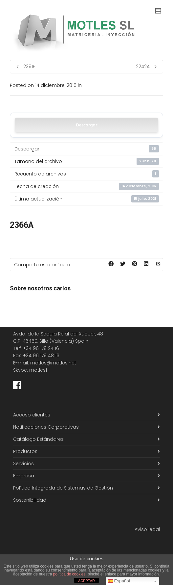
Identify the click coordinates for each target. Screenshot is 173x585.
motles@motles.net (53, 362)
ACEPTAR (86, 581)
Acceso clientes (31, 415)
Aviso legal (147, 529)
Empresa (23, 475)
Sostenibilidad (29, 500)
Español (119, 581)
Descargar (86, 125)
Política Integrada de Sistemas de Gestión (63, 488)
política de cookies (69, 574)
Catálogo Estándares (38, 439)
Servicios (23, 463)
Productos (25, 451)
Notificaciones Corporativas (46, 427)
